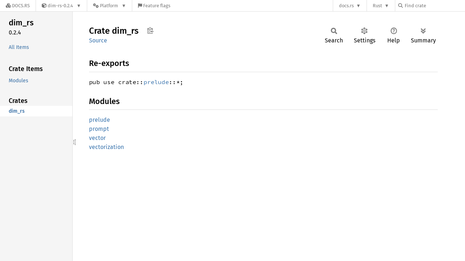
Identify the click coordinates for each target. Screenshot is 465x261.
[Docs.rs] (18, 5)
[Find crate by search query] (434, 5)
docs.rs (346, 5)
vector (97, 137)
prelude (156, 82)
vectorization (106, 147)
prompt (99, 128)
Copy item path (150, 30)
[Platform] (109, 5)
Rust (377, 5)
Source (98, 40)
